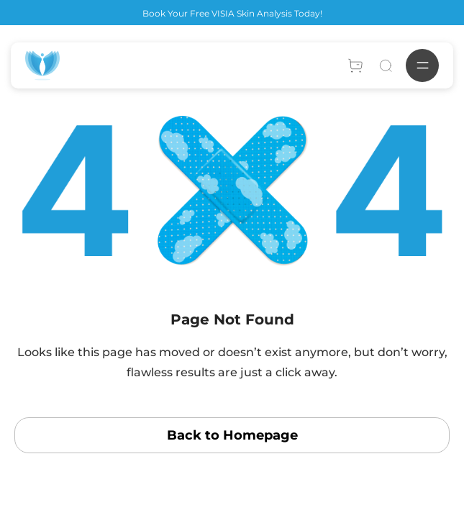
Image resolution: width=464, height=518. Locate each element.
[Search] (386, 65)
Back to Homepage (232, 435)
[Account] (355, 65)
